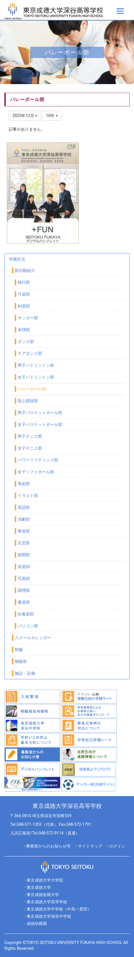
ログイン (117, 846)
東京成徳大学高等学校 (47, 901)
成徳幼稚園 (37, 923)
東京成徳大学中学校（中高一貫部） (59, 909)
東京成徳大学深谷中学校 (49, 916)
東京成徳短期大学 (43, 894)
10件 (52, 115)
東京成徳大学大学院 (45, 880)
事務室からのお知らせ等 (48, 846)
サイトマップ (90, 846)
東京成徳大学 (39, 887)
